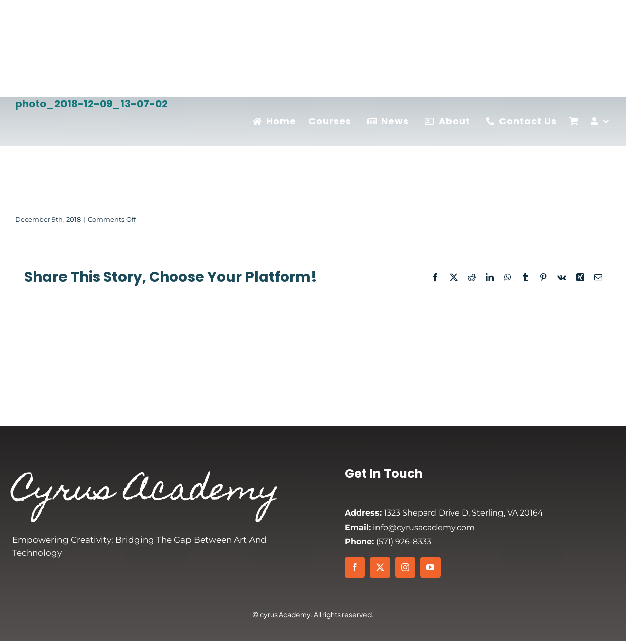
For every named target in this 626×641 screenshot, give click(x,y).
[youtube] (430, 567)
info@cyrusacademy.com (410, 527)
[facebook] (355, 567)
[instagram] (405, 567)
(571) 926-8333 (388, 541)
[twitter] (380, 567)
